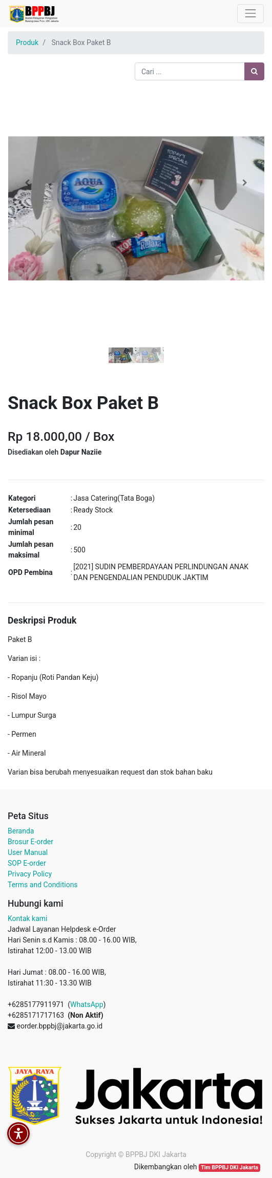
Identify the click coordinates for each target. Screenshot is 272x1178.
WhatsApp (86, 1004)
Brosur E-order (30, 842)
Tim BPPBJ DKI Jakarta (229, 1167)
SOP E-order (27, 863)
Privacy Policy (30, 874)
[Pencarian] (254, 71)
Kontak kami (27, 918)
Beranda (21, 831)
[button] (27, 182)
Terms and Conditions (43, 885)
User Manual (28, 852)
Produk (27, 42)
